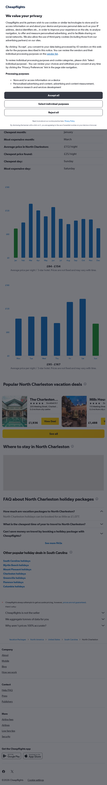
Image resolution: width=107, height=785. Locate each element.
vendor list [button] (52, 53)
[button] (53, 95)
